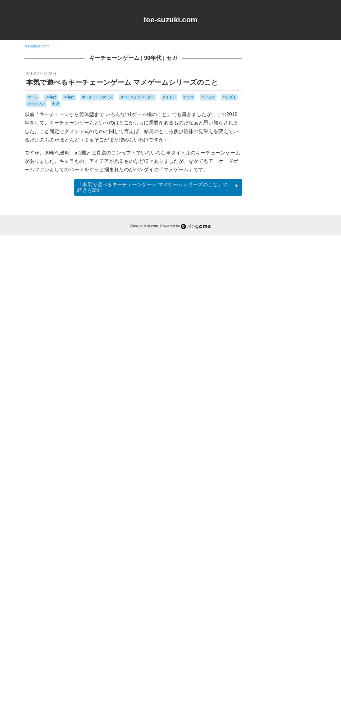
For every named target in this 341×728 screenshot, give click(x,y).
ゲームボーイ (295, 545)
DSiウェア (266, 499)
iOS (279, 499)
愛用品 (274, 648)
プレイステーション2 (281, 626)
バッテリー (271, 609)
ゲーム (33, 97)
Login (283, 689)
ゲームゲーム (291, 540)
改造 (288, 648)
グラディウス (278, 529)
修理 (262, 642)
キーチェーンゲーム (114, 58)
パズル (279, 615)
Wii (307, 505)
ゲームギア (268, 540)
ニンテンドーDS (271, 598)
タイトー (169, 97)
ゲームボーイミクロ (284, 554)
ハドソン (208, 97)
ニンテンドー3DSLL (296, 592)
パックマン (36, 103)
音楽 (308, 654)
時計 (298, 648)
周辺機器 (288, 643)
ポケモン (308, 626)
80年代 (50, 97)
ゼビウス (295, 580)
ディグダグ (278, 586)
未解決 (309, 649)
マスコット (268, 631)
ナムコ (188, 97)
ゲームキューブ (301, 535)
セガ (171, 58)
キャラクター (293, 516)
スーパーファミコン (290, 575)
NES (298, 499)
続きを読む (158, 187)
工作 (302, 642)
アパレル (278, 510)
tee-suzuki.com (170, 20)
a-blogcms (302, 493)
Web (298, 504)
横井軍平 (266, 654)
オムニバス (298, 510)
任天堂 (308, 637)
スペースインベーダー (137, 97)
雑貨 (297, 654)
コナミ (300, 557)
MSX (288, 498)
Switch (287, 505)
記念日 (283, 654)
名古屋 (274, 643)
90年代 (152, 58)
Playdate (273, 505)
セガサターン (275, 580)
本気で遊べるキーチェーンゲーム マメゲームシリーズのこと (122, 82)
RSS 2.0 (264, 689)
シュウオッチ (298, 563)
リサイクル (291, 631)
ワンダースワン (284, 637)
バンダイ (229, 97)
